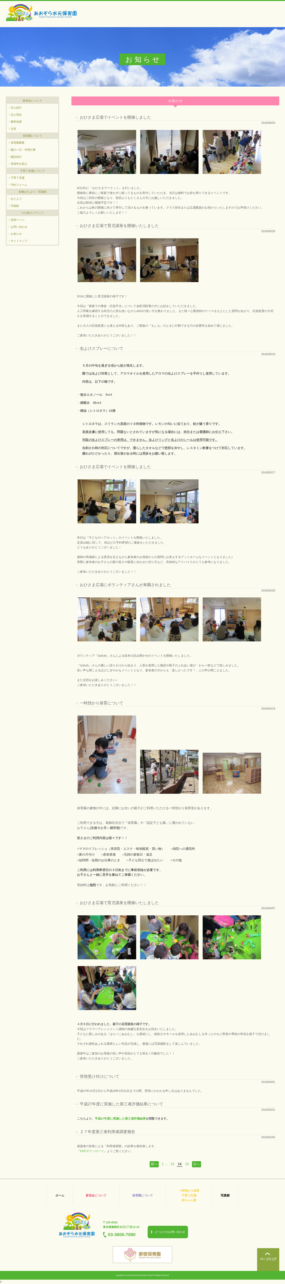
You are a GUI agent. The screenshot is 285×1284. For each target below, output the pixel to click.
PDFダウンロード (92, 1151)
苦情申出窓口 (19, 163)
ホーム (59, 1195)
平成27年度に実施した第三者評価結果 (120, 1118)
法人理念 (16, 114)
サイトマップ (19, 240)
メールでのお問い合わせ (170, 1231)
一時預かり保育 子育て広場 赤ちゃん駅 (189, 1195)
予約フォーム (19, 184)
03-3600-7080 (121, 1234)
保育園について (142, 1195)
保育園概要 (18, 142)
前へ (154, 1164)
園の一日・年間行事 (23, 149)
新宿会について (96, 1195)
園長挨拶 (16, 121)
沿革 (13, 128)
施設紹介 (16, 156)
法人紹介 (16, 107)
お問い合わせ (19, 226)
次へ (196, 1164)
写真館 (15, 205)
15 (187, 1164)
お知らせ (16, 233)
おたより (16, 198)
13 (172, 1164)
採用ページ (18, 219)
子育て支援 (18, 177)
